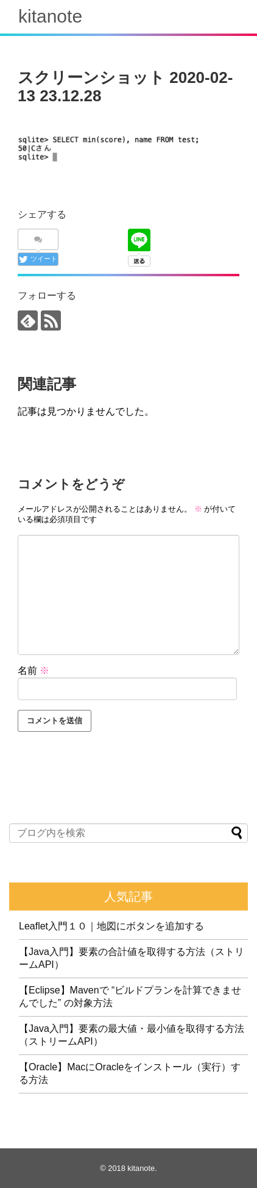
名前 (33, 670)
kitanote (50, 16)
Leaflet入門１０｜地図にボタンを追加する (111, 926)
